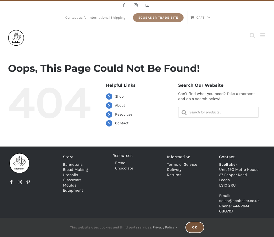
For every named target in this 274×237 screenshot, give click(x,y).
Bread (120, 162)
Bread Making (75, 169)
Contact (121, 123)
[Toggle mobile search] (252, 35)
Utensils (70, 174)
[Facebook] (11, 182)
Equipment (73, 190)
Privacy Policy (165, 227)
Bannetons (73, 164)
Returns (174, 174)
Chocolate (124, 168)
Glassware (72, 179)
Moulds (70, 185)
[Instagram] (20, 182)
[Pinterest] (28, 182)
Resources (123, 114)
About (120, 105)
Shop (119, 96)
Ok (194, 227)
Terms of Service (182, 164)
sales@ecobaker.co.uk (239, 200)
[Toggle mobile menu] (263, 35)
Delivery (174, 169)
